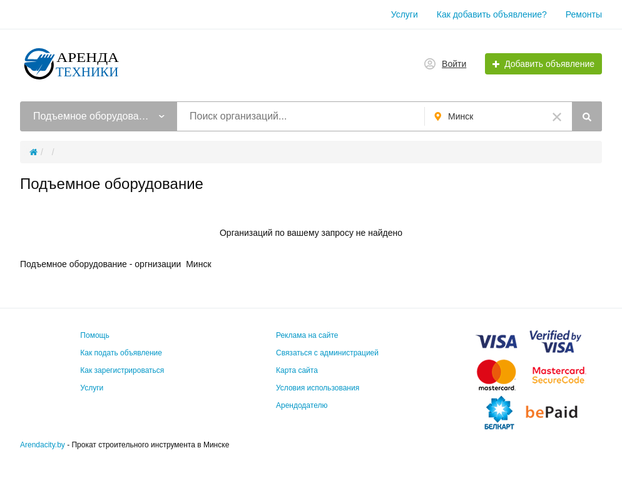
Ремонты (584, 14)
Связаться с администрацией (327, 352)
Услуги (404, 14)
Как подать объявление (121, 352)
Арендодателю (301, 405)
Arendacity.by (42, 444)
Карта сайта (297, 370)
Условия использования (317, 388)
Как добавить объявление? (492, 14)
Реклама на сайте (307, 335)
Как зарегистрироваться (122, 370)
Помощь (94, 335)
